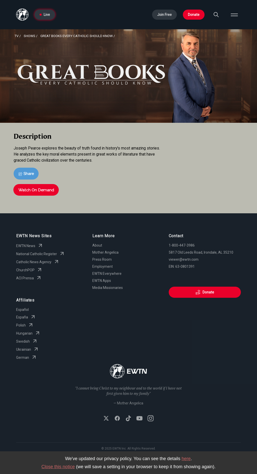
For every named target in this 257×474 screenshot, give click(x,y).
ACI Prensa (29, 278)
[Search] (216, 14)
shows (29, 36)
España (26, 317)
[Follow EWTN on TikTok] (128, 418)
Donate (193, 15)
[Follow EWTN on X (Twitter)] (106, 418)
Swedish (27, 341)
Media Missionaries (107, 288)
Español (22, 310)
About (97, 245)
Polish (25, 325)
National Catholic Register (40, 253)
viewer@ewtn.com (183, 259)
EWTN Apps (101, 281)
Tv (16, 36)
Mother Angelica (105, 252)
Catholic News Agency (38, 261)
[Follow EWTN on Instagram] (151, 418)
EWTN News (29, 245)
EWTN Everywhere (107, 274)
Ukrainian (27, 349)
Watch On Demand (36, 190)
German (26, 357)
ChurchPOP (29, 270)
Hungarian (28, 333)
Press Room (102, 259)
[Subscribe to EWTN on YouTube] (139, 418)
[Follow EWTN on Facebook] (117, 418)
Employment (102, 266)
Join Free (164, 15)
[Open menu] (234, 14)
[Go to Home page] (22, 15)
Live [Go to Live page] (45, 15)
